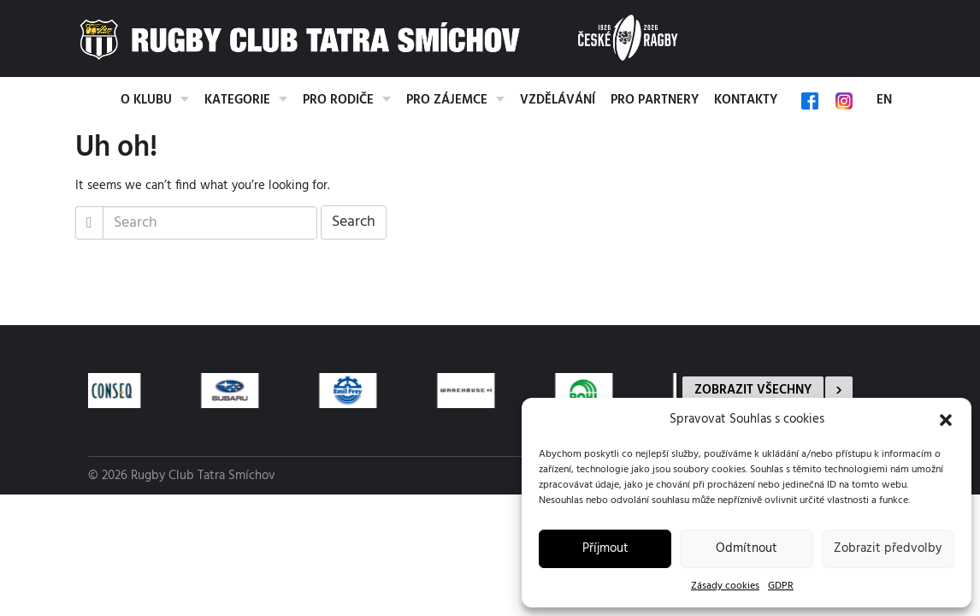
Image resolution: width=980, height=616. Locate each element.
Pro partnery (655, 100)
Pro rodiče (338, 100)
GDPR (781, 586)
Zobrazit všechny (753, 390)
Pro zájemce (446, 100)
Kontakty (745, 100)
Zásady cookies (725, 586)
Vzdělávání (557, 100)
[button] (945, 420)
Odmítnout (746, 548)
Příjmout (605, 548)
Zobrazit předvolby (888, 548)
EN (884, 100)
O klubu (146, 100)
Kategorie (237, 100)
